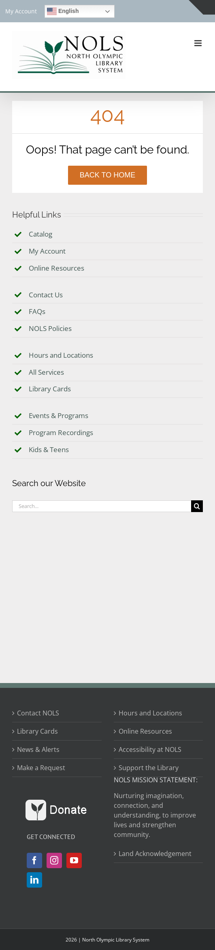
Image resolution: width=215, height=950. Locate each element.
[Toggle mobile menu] (198, 43)
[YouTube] (74, 860)
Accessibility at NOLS (150, 749)
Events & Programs (58, 415)
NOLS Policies (50, 328)
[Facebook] (34, 860)
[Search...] (101, 506)
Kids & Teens (49, 449)
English (63, 11)
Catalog (40, 234)
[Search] (197, 506)
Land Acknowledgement (155, 853)
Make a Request (41, 767)
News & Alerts (38, 749)
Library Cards (50, 388)
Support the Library (149, 767)
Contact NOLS (38, 713)
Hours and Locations (61, 355)
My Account (47, 251)
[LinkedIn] (34, 880)
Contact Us (46, 294)
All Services (46, 372)
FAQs (37, 311)
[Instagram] (54, 860)
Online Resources (56, 268)
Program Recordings (61, 432)
